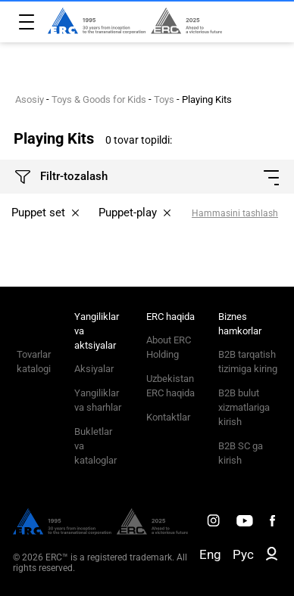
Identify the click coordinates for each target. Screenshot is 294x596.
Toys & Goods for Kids (99, 99)
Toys (164, 99)
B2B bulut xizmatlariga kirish (244, 407)
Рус (243, 554)
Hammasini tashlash (235, 213)
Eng (210, 554)
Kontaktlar (168, 417)
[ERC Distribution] (100, 531)
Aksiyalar (94, 368)
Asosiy (29, 99)
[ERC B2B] (271, 557)
